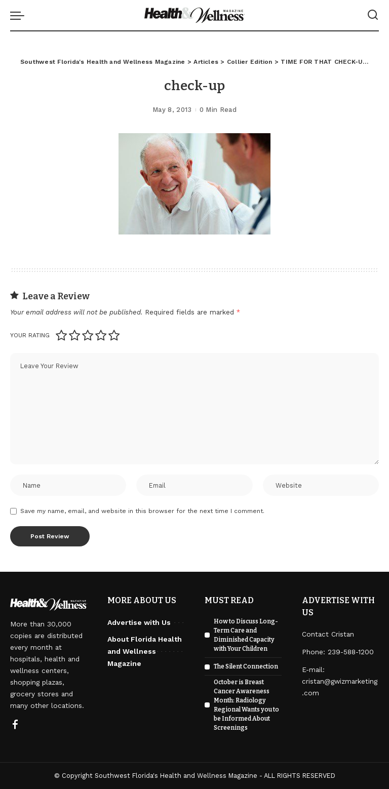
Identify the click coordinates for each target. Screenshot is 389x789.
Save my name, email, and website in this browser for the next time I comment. (142, 511)
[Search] (373, 15)
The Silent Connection (246, 666)
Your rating (30, 335)
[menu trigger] (19, 15)
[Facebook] (15, 725)
